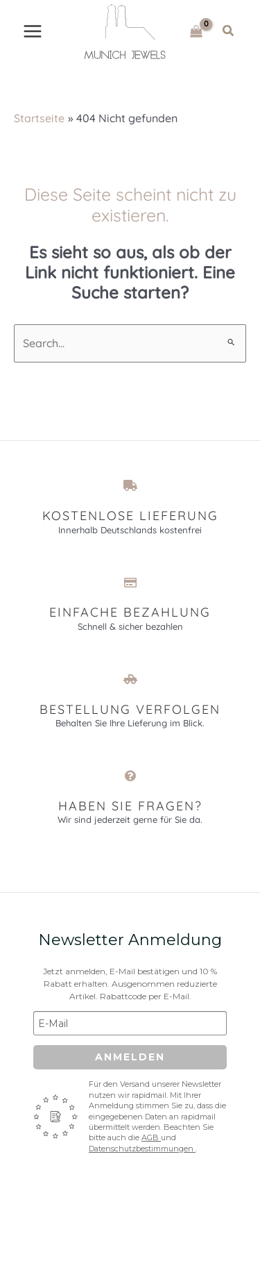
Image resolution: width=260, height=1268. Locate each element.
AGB (151, 1137)
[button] (229, 31)
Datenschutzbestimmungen (142, 1148)
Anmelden (130, 1057)
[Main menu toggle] (32, 31)
